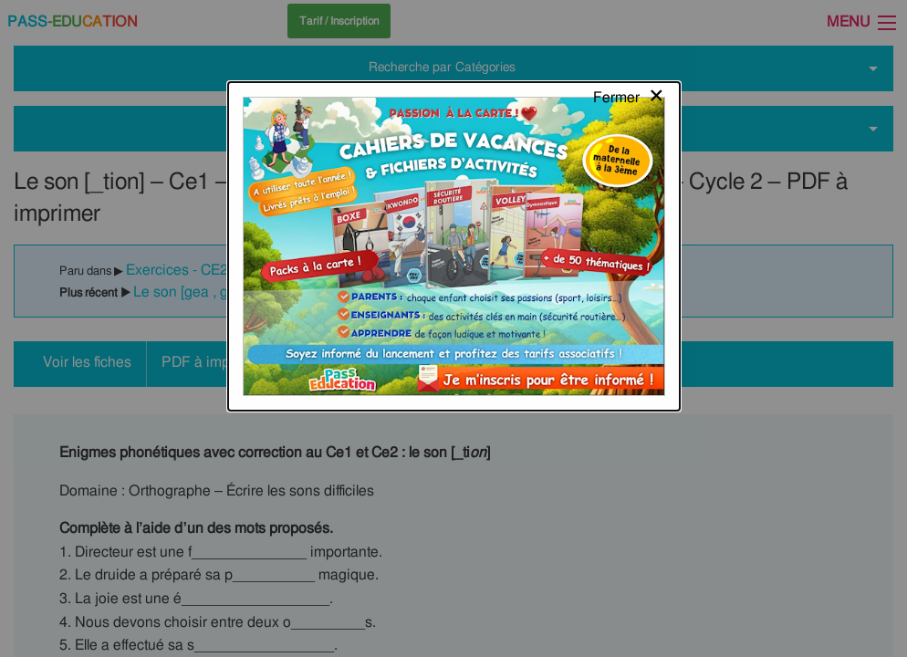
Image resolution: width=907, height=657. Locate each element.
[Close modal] (629, 32)
